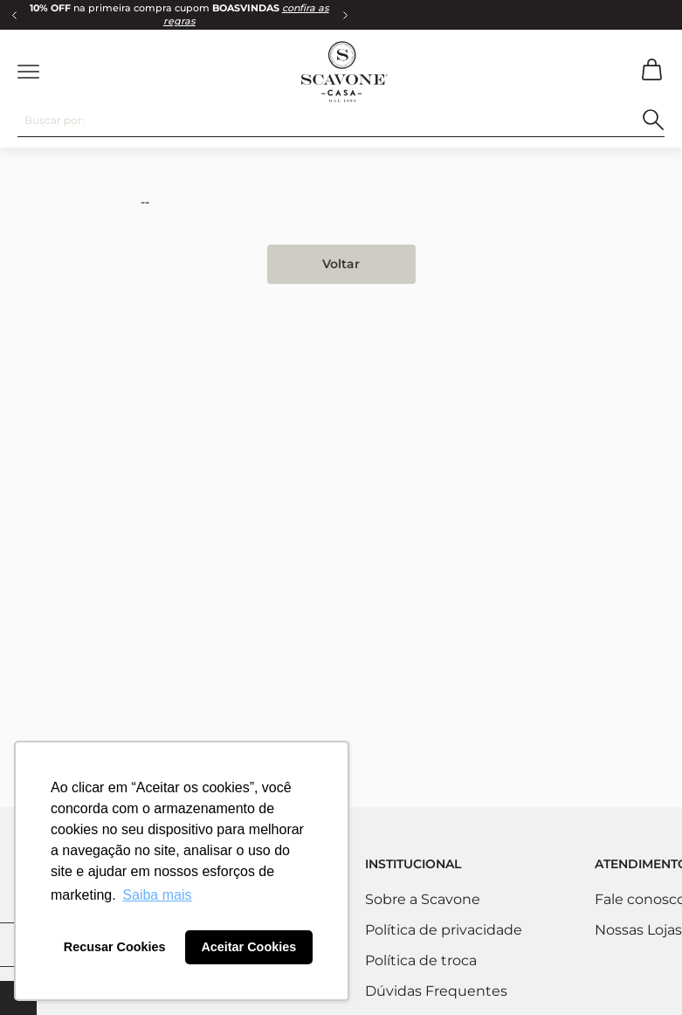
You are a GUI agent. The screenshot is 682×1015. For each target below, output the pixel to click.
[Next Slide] (345, 15)
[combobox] (341, 120)
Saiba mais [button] (156, 894)
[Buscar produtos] (654, 120)
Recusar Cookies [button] (115, 947)
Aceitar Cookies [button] (248, 947)
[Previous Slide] (14, 15)
